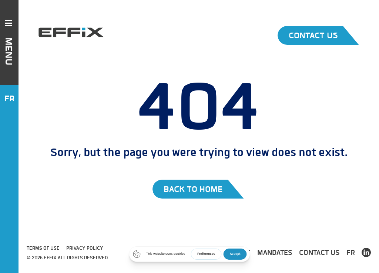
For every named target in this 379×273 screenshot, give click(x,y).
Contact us (319, 252)
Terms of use (43, 248)
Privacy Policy (84, 248)
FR (9, 98)
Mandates (274, 252)
